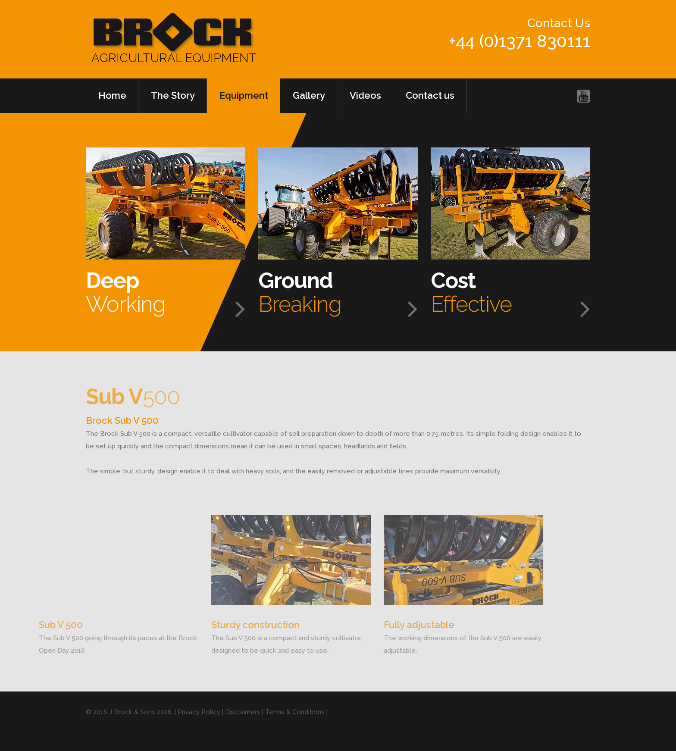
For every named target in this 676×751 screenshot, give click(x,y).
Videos (365, 95)
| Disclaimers (240, 720)
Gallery (309, 95)
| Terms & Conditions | (294, 720)
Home (112, 95)
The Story (173, 95)
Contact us (430, 95)
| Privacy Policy (197, 720)
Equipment (243, 95)
